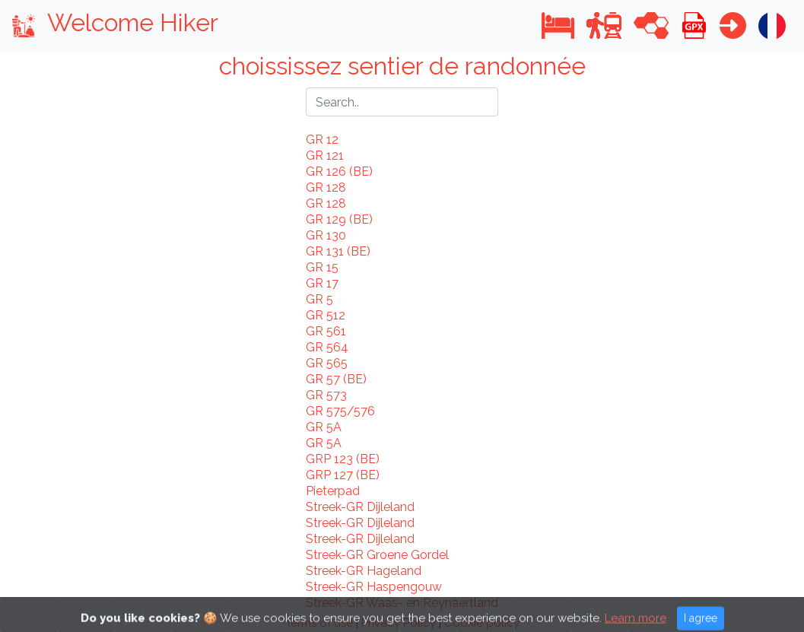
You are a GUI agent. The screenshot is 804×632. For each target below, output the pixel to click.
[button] (557, 25)
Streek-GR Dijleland (360, 507)
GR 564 (327, 347)
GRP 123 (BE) (343, 459)
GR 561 (326, 331)
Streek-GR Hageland (363, 571)
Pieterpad (333, 491)
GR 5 (319, 299)
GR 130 (326, 235)
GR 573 (326, 395)
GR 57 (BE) (336, 379)
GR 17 (322, 283)
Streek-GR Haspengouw (374, 587)
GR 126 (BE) (339, 171)
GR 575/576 (340, 411)
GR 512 (325, 315)
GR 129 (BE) (339, 219)
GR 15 (322, 267)
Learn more (635, 623)
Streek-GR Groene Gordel (377, 555)
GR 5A (324, 427)
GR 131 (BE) (338, 251)
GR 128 (326, 187)
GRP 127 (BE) (343, 475)
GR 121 (325, 155)
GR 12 (322, 139)
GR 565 (327, 363)
